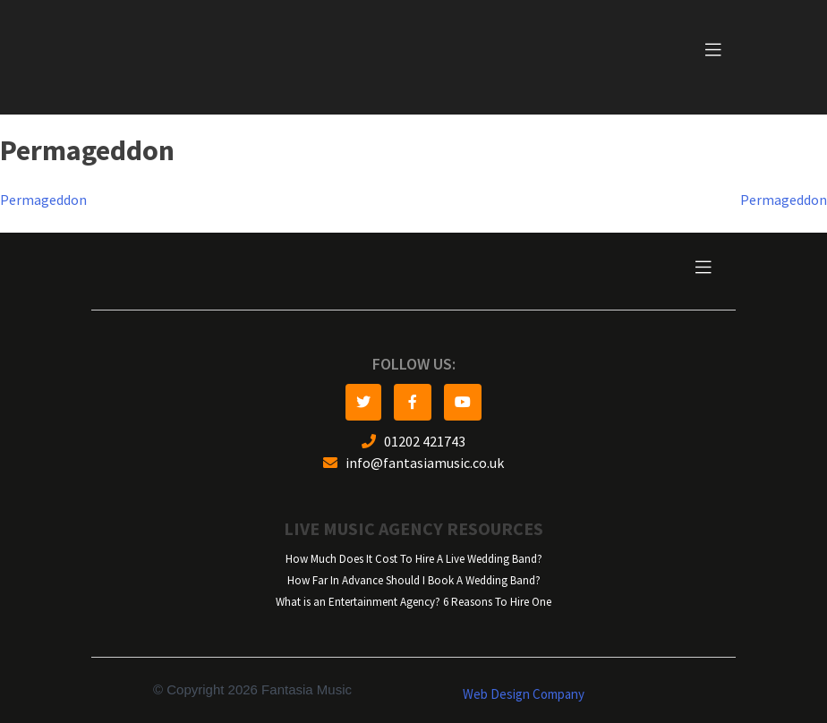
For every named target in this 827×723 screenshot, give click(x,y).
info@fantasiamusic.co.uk (413, 463)
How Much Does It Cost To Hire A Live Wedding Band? (414, 558)
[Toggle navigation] (713, 50)
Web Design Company (523, 694)
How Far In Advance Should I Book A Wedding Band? (414, 580)
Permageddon (43, 200)
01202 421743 (413, 441)
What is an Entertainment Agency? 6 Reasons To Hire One (413, 601)
